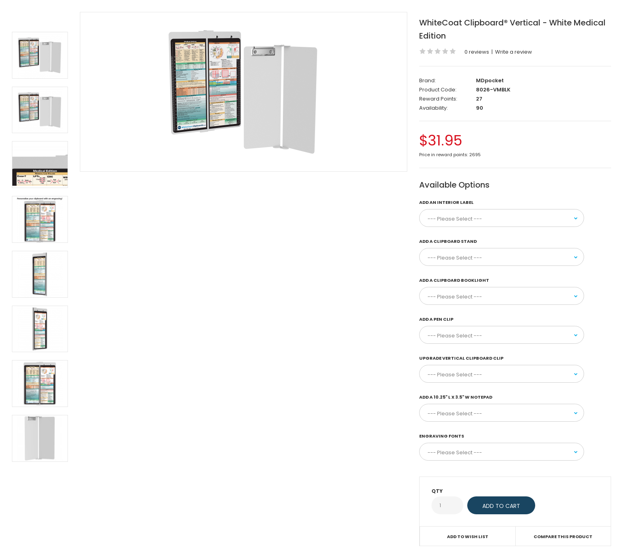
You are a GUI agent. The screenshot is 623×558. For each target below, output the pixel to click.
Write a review (513, 52)
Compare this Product (563, 536)
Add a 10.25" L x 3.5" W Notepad (455, 397)
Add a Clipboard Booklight (454, 280)
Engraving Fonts (441, 436)
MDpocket (490, 80)
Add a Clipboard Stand (448, 241)
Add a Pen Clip (436, 319)
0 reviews (476, 52)
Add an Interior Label (446, 202)
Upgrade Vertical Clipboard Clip (461, 358)
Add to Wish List (467, 536)
